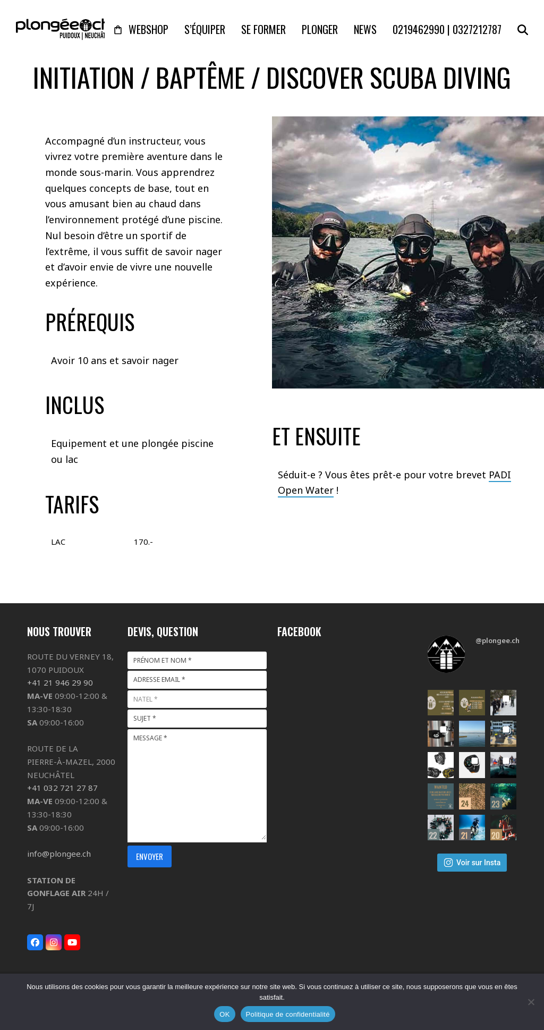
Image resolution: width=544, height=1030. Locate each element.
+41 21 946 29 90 (60, 682)
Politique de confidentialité (288, 1014)
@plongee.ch (497, 640)
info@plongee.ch (59, 853)
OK (224, 1014)
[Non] (530, 1002)
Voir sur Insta (472, 862)
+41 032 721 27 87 (62, 787)
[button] (522, 29)
